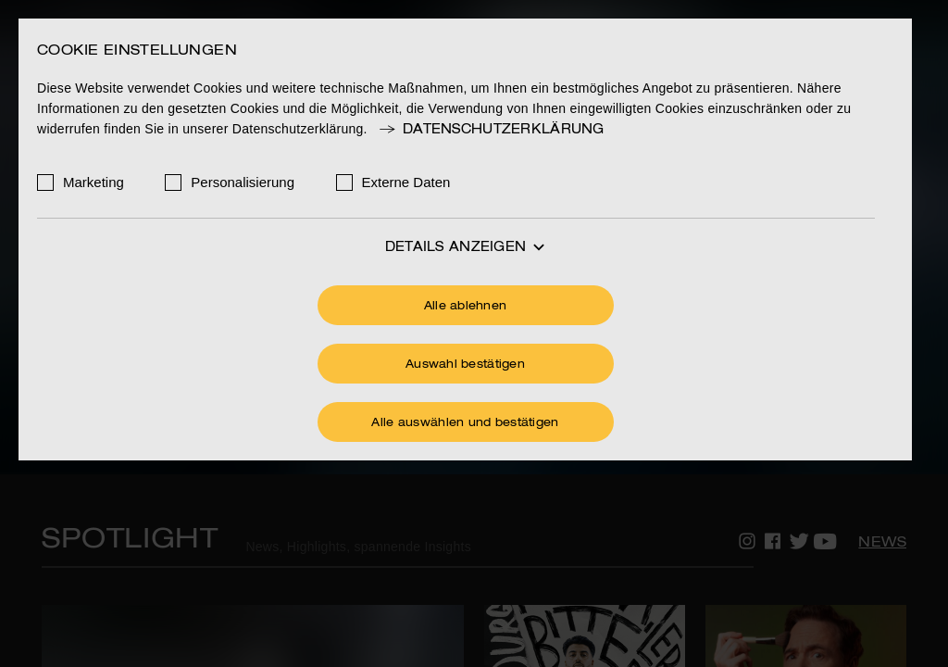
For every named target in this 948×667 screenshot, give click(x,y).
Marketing (93, 182)
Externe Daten (406, 182)
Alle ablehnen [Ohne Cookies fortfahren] (465, 306)
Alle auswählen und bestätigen (464, 423)
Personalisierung (242, 182)
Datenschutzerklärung (491, 129)
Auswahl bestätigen (465, 365)
